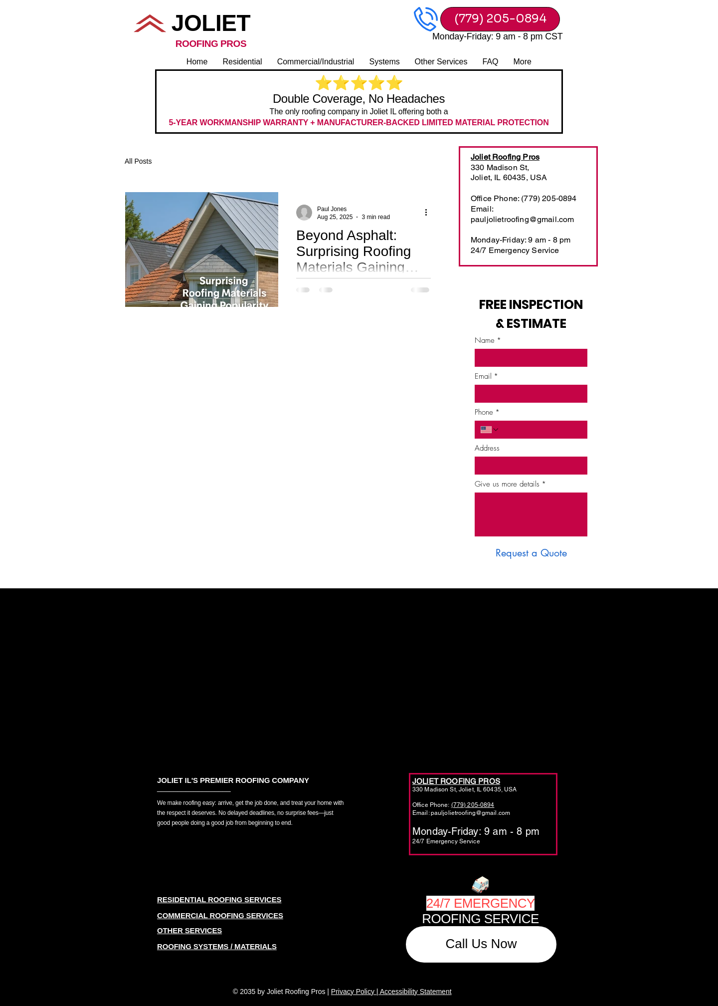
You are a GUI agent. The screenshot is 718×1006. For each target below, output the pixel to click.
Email (486, 376)
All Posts (138, 161)
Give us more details (510, 484)
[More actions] (429, 213)
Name (488, 340)
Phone (487, 412)
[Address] (528, 466)
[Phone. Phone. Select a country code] (490, 430)
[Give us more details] (531, 514)
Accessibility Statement (416, 992)
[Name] (528, 358)
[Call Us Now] (481, 944)
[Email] (528, 394)
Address (487, 448)
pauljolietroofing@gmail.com (522, 219)
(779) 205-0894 (473, 804)
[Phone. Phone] (540, 430)
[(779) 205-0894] (500, 19)
